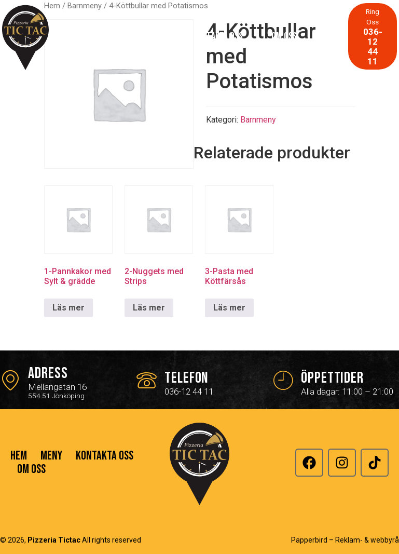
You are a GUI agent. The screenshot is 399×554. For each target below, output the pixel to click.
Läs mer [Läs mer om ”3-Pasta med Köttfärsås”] (229, 308)
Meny (154, 36)
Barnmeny (258, 120)
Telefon (186, 378)
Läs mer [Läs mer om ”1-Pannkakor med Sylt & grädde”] (68, 308)
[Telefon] (146, 380)
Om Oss (284, 36)
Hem (109, 36)
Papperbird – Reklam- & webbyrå (345, 540)
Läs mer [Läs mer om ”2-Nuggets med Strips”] (149, 308)
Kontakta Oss (218, 36)
